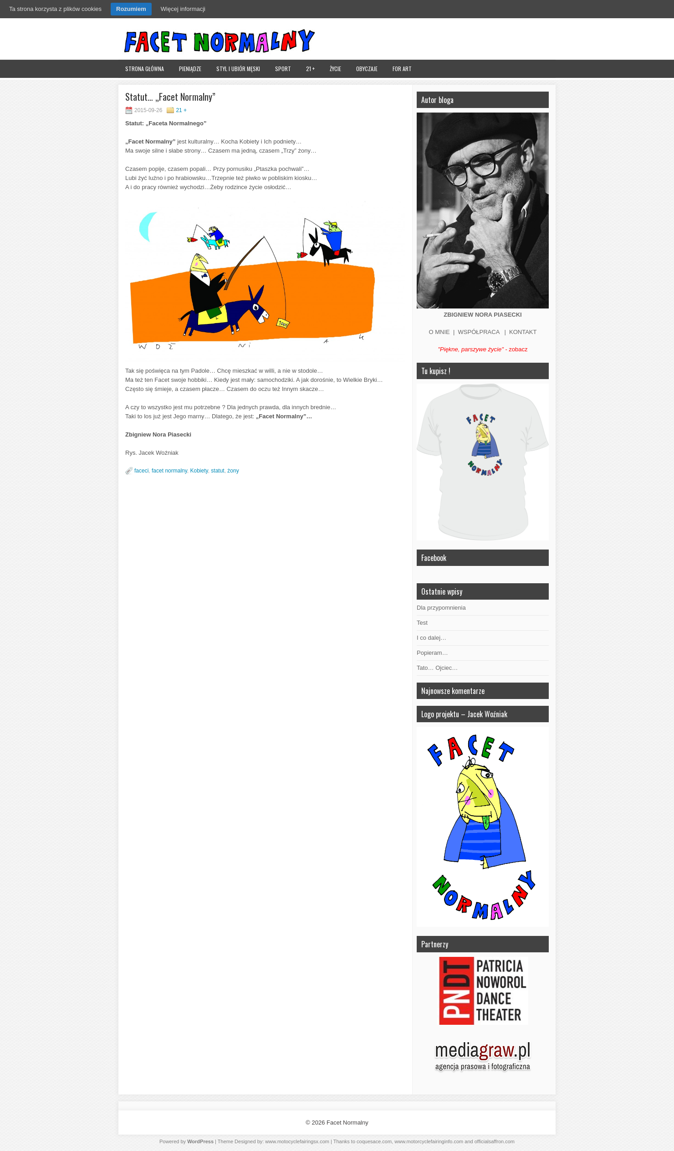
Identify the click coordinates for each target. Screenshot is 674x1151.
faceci (141, 471)
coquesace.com (374, 1141)
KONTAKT (522, 332)
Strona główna (144, 68)
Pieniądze (190, 68)
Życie (335, 68)
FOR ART (402, 68)
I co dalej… (431, 637)
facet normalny (169, 471)
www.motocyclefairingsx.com (297, 1141)
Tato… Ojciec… (437, 667)
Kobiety (199, 471)
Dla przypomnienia (441, 607)
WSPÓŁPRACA (479, 332)
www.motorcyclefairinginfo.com (428, 1141)
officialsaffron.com (495, 1141)
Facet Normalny (347, 1122)
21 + (310, 68)
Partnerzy (434, 944)
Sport (283, 68)
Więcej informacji (183, 8)
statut (217, 471)
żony (233, 471)
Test (422, 622)
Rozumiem (131, 8)
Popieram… (432, 652)
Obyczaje (367, 68)
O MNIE (439, 332)
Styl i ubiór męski (238, 68)
